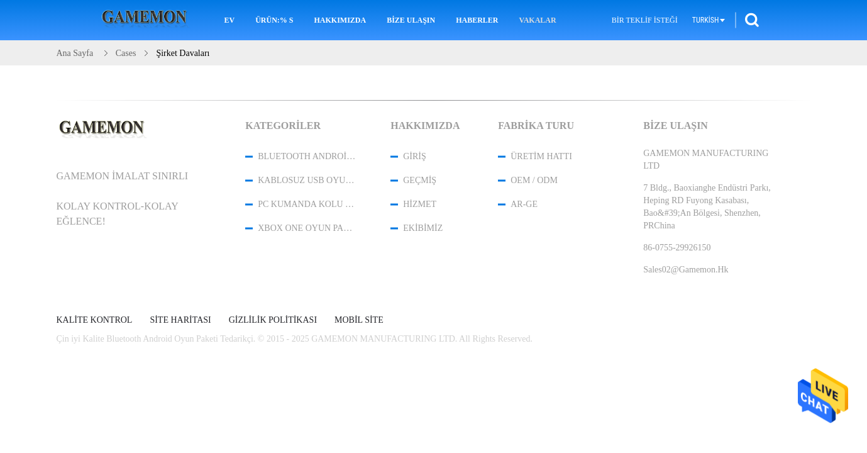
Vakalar (537, 20)
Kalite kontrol (95, 320)
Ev (229, 20)
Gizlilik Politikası (273, 320)
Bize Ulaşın (411, 20)
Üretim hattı (541, 156)
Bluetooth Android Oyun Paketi (307, 156)
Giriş (414, 156)
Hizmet (419, 204)
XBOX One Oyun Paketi (307, 228)
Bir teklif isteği (645, 20)
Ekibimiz (423, 228)
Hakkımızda (340, 20)
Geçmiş (419, 180)
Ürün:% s (274, 20)
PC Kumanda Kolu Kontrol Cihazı (307, 204)
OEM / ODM (534, 180)
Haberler (477, 20)
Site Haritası (180, 320)
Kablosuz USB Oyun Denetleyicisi (307, 180)
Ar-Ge (524, 204)
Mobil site (359, 320)
